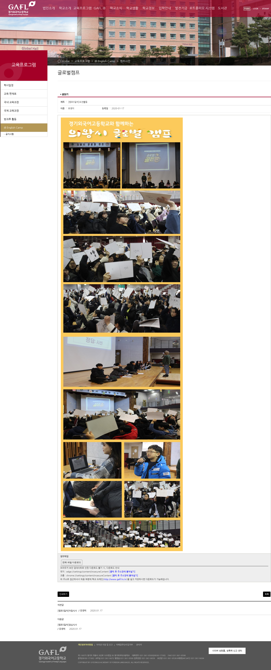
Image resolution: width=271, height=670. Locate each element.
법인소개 (49, 8)
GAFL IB (100, 8)
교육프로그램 (82, 8)
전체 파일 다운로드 (71, 562)
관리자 (139, 645)
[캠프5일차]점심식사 (67, 625)
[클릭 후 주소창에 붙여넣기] (122, 572)
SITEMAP (265, 8)
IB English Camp (105, 61)
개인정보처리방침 (85, 645)
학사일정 (8, 85)
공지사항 (10, 134)
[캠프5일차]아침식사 (67, 611)
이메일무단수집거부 (124, 645)
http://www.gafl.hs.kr (115, 579)
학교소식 (116, 8)
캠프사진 (125, 61)
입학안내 (165, 8)
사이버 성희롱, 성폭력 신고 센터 (227, 651)
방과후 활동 (10, 119)
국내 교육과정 (11, 102)
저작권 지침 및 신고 (104, 645)
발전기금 (181, 8)
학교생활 (132, 8)
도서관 (222, 8)
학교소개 (65, 8)
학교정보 (148, 8)
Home (66, 61)
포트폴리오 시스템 (202, 8)
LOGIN (255, 8)
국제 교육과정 (11, 110)
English (247, 8)
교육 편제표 (10, 93)
